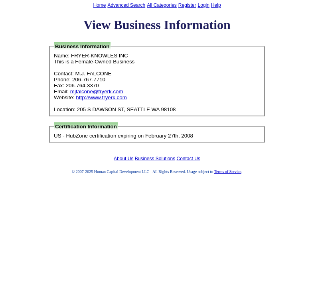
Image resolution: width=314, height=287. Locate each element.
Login (203, 5)
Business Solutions (155, 158)
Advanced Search (126, 5)
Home (99, 5)
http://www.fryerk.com (101, 97)
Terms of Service (227, 171)
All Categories (162, 5)
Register (187, 5)
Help (216, 5)
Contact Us (188, 158)
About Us (123, 158)
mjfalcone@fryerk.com (96, 91)
